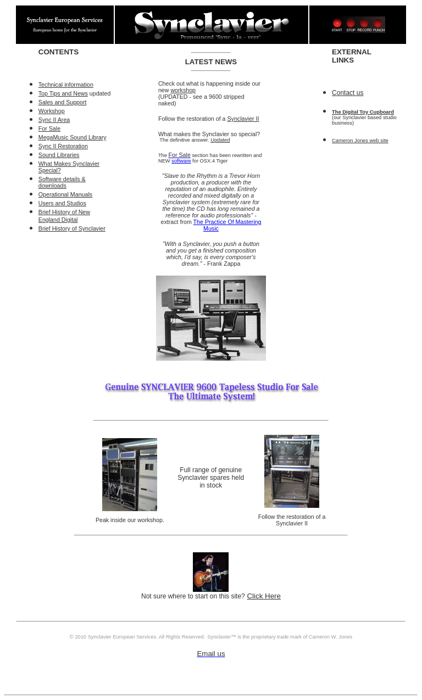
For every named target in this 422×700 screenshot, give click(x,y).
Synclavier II (243, 118)
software (181, 161)
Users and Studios (62, 203)
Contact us (347, 93)
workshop (183, 90)
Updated (220, 140)
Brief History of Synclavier (72, 228)
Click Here (263, 596)
